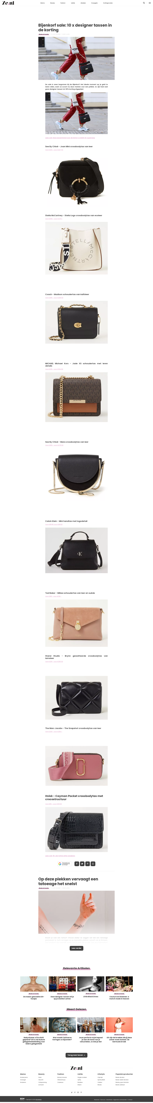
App (93, 863)
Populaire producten (124, 1074)
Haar (40, 1077)
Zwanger (23, 1080)
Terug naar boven (75, 1055)
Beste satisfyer (120, 1085)
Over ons (102, 1099)
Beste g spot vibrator (122, 1082)
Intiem (79, 1085)
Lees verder (76, 948)
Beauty (52, 3)
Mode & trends (44, 34)
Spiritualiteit (101, 1080)
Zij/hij (79, 1080)
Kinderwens (24, 1077)
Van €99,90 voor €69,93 (53, 524)
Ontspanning (42, 1082)
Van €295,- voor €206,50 (54, 298)
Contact (130, 1099)
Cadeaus (60, 1082)
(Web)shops (61, 1080)
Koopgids (94, 3)
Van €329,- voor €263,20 (54, 661)
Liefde (73, 3)
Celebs (100, 1082)
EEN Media (38, 1099)
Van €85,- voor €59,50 (53, 804)
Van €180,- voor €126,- (53, 596)
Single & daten (82, 1077)
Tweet (82, 863)
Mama (42, 3)
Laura (68, 34)
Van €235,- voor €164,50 (54, 369)
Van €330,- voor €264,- (53, 732)
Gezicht (40, 1080)
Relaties (80, 1082)
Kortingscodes (108, 3)
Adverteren (109, 1099)
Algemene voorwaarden (120, 1099)
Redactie (96, 1099)
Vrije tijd (100, 1077)
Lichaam (41, 1085)
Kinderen (23, 1082)
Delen (76, 863)
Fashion (62, 3)
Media (100, 1085)
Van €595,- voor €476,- (54, 219)
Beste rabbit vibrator (122, 1080)
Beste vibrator (120, 1077)
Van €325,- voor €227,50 (54, 150)
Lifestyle (83, 3)
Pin (87, 863)
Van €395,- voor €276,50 (54, 445)
